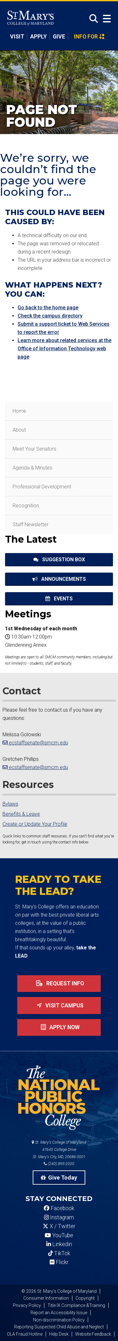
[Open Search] (92, 19)
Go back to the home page (48, 308)
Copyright (85, 1298)
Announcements (59, 579)
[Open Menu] (105, 19)
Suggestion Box (59, 560)
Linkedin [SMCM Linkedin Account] (59, 1244)
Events (59, 599)
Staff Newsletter (30, 525)
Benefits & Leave (21, 814)
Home (19, 411)
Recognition (26, 506)
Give (59, 36)
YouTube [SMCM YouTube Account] (59, 1235)
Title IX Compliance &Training (76, 1305)
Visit (17, 36)
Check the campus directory (50, 316)
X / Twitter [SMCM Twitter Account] (59, 1226)
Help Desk (59, 1334)
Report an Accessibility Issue (59, 1312)
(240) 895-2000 (59, 1163)
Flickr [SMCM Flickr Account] (59, 1262)
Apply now (59, 1027)
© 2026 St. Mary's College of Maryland (59, 1291)
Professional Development (42, 487)
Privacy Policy (27, 1305)
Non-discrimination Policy (59, 1319)
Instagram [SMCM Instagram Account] (59, 1217)
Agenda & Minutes (32, 468)
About (19, 430)
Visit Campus (58, 1005)
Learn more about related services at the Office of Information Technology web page (64, 348)
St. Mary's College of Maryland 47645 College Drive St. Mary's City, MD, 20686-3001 (59, 1149)
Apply (38, 36)
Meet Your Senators (34, 449)
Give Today (59, 1177)
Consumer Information (46, 1298)
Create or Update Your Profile (35, 824)
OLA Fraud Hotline (24, 1334)
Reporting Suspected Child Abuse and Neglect (59, 1326)
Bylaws (10, 804)
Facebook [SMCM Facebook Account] (59, 1208)
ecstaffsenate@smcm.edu (35, 743)
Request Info (59, 983)
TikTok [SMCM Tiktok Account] (59, 1253)
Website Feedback (93, 1334)
